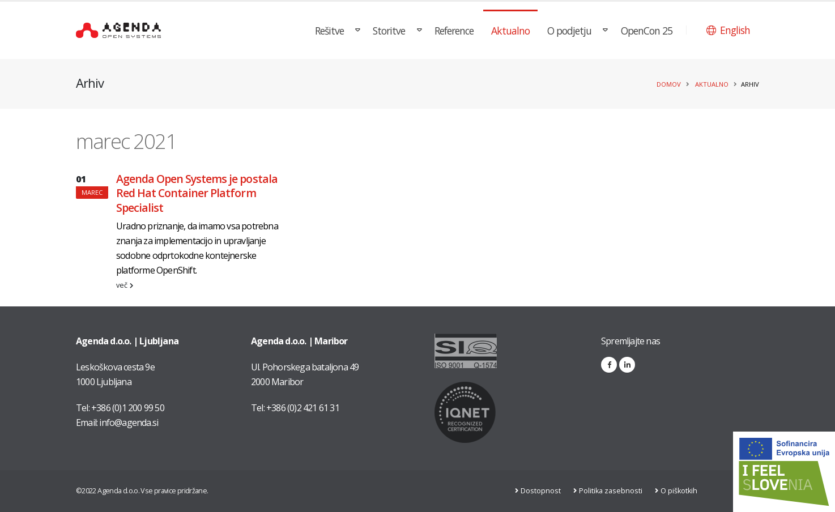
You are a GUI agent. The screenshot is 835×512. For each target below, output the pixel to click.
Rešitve (329, 30)
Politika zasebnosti (612, 491)
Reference (454, 30)
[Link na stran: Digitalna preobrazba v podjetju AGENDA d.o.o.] (784, 472)
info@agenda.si (128, 422)
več (124, 285)
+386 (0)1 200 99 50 (127, 408)
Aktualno (510, 30)
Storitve (389, 30)
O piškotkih (681, 491)
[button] (728, 30)
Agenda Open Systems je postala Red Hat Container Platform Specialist (197, 193)
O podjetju (569, 30)
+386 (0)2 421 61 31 (302, 408)
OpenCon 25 (646, 30)
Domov (669, 84)
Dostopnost (542, 491)
